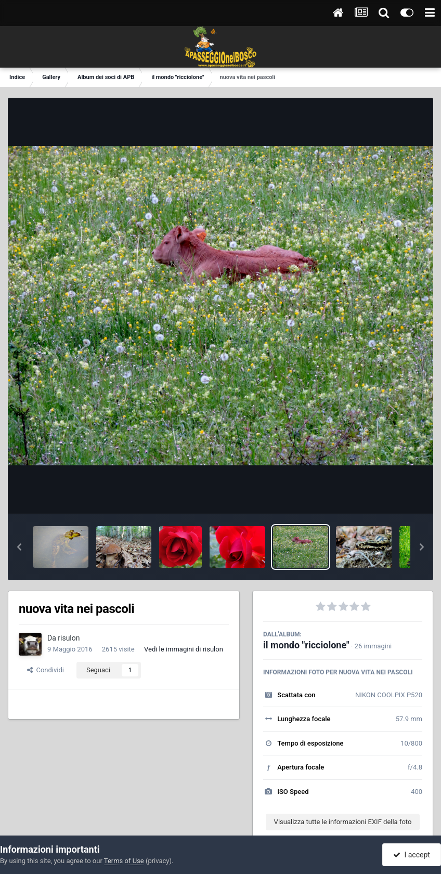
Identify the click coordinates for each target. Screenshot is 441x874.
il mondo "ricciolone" (306, 645)
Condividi (45, 670)
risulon (69, 638)
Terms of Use (124, 861)
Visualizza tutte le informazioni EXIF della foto (343, 822)
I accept (411, 855)
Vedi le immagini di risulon (183, 649)
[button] (19, 547)
